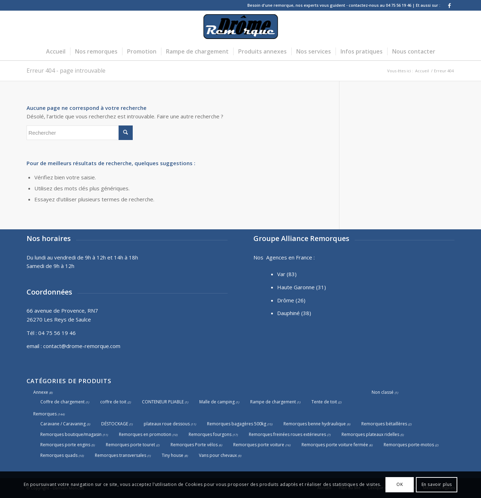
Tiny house (172, 455)
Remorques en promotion (145, 434)
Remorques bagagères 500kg (236, 424)
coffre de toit (113, 402)
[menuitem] (55, 51)
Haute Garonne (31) (301, 287)
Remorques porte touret (130, 445)
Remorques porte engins (65, 445)
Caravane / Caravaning (63, 424)
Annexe (40, 392)
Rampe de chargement (273, 402)
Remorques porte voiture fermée (335, 445)
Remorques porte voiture (258, 445)
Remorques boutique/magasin (71, 434)
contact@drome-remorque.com (81, 345)
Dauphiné (288, 313)
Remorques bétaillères (384, 424)
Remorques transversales (120, 455)
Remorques (45, 414)
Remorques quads (59, 455)
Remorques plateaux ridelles (370, 434)
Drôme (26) (291, 300)
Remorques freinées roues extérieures (287, 434)
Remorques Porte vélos (194, 445)
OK (399, 484)
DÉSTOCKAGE (114, 424)
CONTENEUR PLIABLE (163, 402)
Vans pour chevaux (218, 455)
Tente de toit (324, 402)
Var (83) (287, 274)
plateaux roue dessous (167, 424)
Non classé (383, 392)
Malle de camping (217, 402)
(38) (306, 313)
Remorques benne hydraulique (315, 424)
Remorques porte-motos (409, 445)
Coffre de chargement (62, 402)
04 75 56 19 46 (57, 332)
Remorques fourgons (210, 434)
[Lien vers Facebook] (449, 5)
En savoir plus (437, 484)
